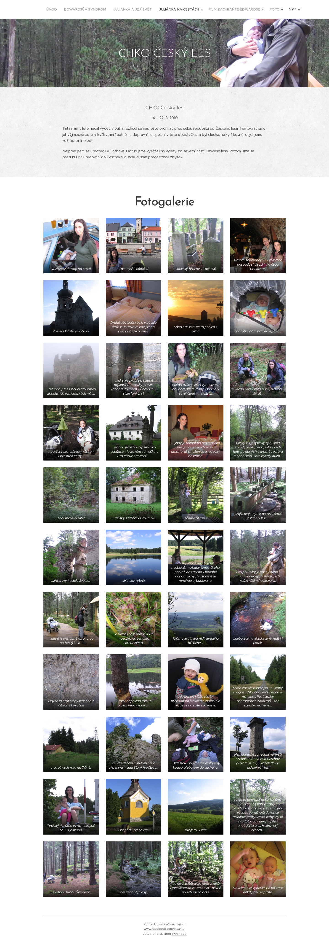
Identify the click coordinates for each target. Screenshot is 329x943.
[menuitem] (71, 9)
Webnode (179, 934)
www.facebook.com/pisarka (164, 929)
